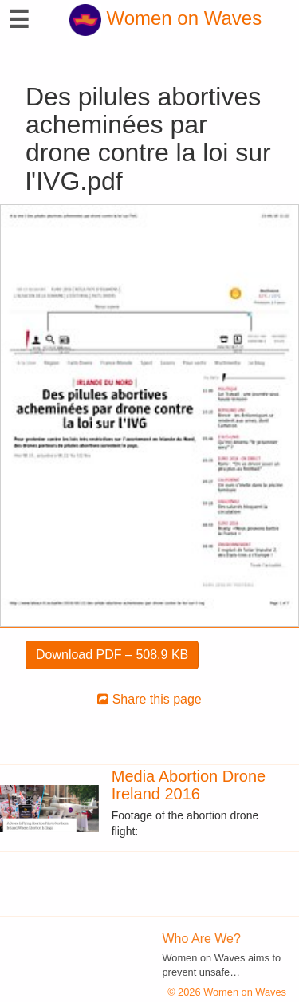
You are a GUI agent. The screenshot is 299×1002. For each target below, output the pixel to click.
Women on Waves (165, 18)
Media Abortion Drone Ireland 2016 (189, 785)
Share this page (149, 699)
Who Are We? (202, 938)
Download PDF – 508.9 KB (112, 654)
